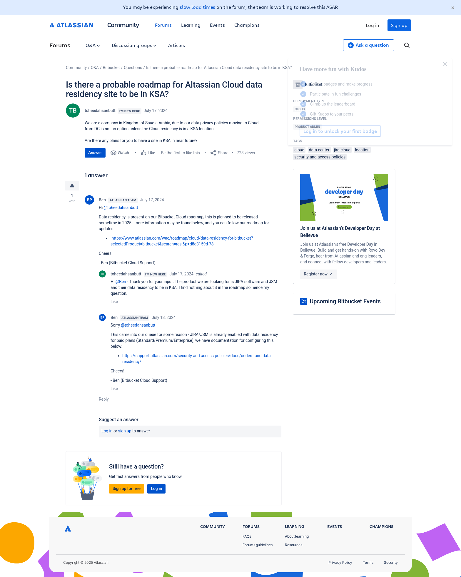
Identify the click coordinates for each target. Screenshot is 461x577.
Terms (368, 562)
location (362, 150)
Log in (372, 25)
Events (217, 25)
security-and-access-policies (319, 157)
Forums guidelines (258, 545)
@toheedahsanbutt (121, 207)
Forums (163, 25)
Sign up (399, 25)
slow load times (198, 7)
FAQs (247, 536)
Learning (191, 25)
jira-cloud (342, 150)
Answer (95, 152)
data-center (319, 150)
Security (391, 562)
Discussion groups (134, 45)
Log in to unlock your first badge (300, 131)
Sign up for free (127, 488)
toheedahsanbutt (100, 110)
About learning (297, 536)
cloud (299, 150)
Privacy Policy (340, 562)
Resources (293, 545)
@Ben (121, 281)
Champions (247, 25)
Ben (102, 200)
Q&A (93, 45)
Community (123, 24)
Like (114, 301)
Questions (133, 67)
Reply (104, 399)
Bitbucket (111, 67)
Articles (176, 45)
